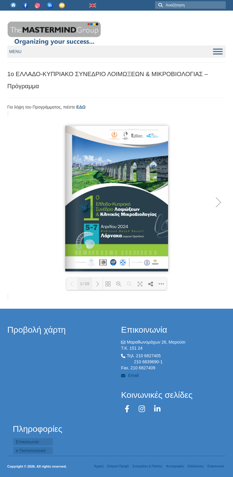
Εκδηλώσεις (196, 466)
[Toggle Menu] (218, 51)
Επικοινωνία (27, 441)
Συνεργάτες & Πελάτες (148, 466)
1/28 (84, 284)
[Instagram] (143, 409)
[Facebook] (128, 409)
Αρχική (98, 466)
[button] (15, 51)
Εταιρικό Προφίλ (118, 466)
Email (130, 375)
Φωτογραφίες (175, 466)
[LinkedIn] (157, 409)
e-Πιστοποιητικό (31, 450)
